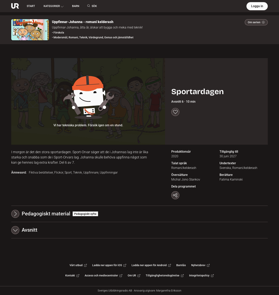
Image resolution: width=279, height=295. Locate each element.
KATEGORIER (54, 6)
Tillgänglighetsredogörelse (165, 275)
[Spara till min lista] (175, 112)
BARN (75, 6)
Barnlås (181, 265)
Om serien (256, 22)
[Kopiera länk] (175, 195)
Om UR (134, 275)
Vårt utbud (78, 265)
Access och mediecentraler (103, 275)
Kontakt (72, 275)
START (31, 6)
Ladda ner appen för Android (151, 265)
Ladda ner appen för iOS (109, 265)
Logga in (257, 6)
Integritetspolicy (201, 275)
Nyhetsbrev (200, 265)
